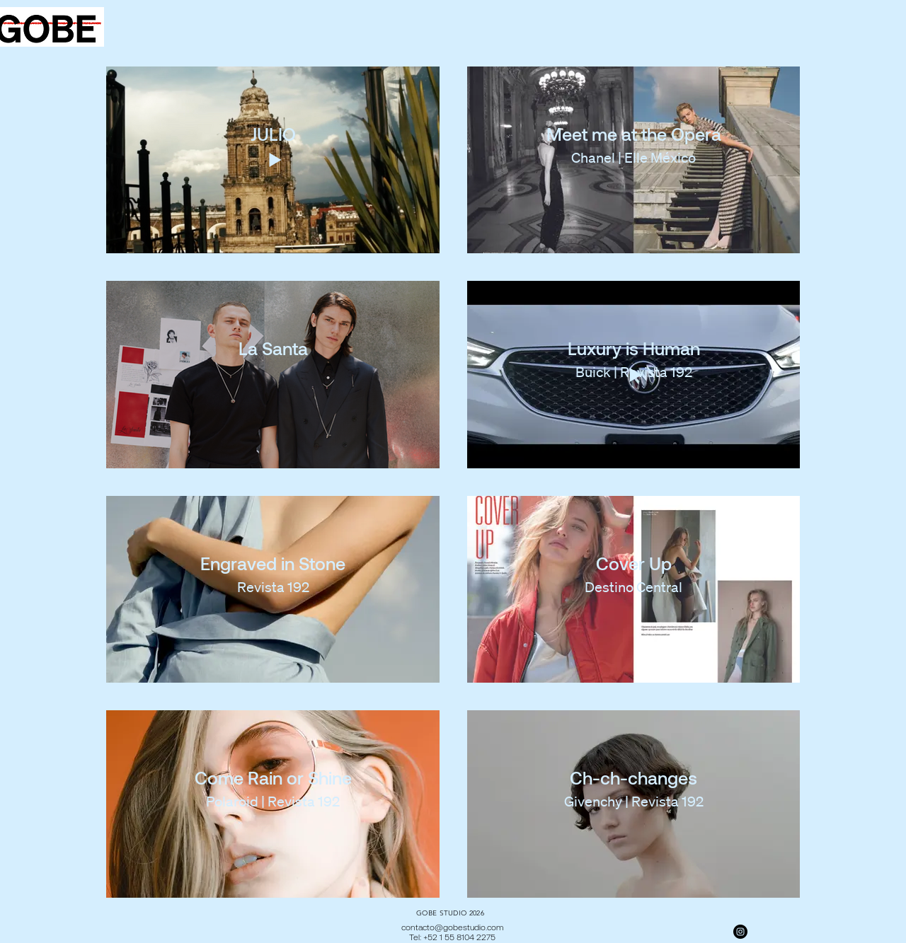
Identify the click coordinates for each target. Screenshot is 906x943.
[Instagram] (740, 932)
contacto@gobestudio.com (452, 927)
